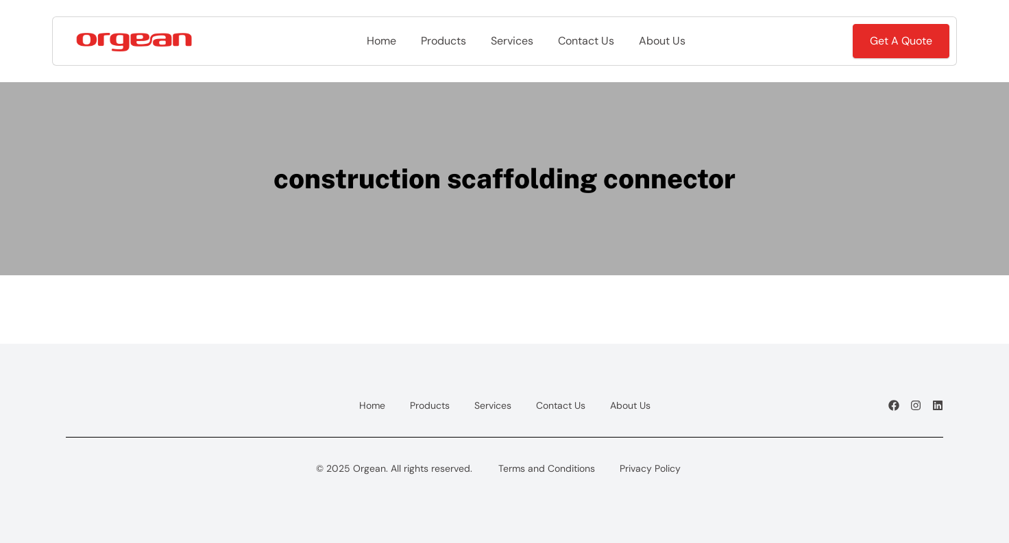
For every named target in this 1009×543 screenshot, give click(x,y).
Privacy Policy (650, 468)
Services (512, 41)
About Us (662, 41)
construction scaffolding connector (504, 178)
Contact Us (586, 41)
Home (381, 41)
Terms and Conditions (546, 468)
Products (443, 41)
